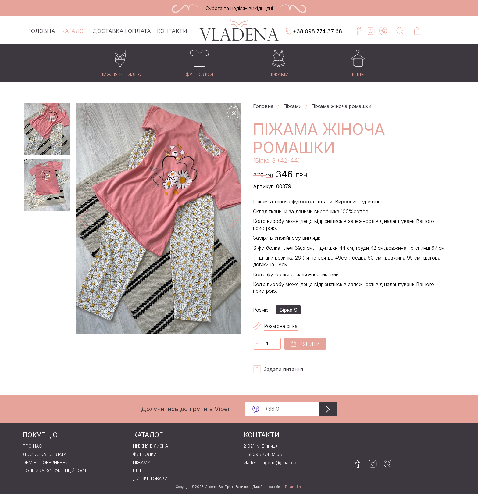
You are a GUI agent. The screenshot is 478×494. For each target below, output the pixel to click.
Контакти (172, 31)
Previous (86, 219)
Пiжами (292, 106)
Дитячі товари (150, 478)
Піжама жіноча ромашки (341, 106)
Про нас (32, 446)
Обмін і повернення (45, 462)
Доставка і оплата (122, 31)
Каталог (74, 31)
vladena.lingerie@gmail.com (272, 462)
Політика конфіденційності (55, 470)
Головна (41, 31)
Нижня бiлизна (150, 446)
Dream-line (293, 487)
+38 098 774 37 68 (313, 32)
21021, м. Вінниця (261, 446)
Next (230, 219)
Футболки (145, 454)
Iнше (138, 470)
